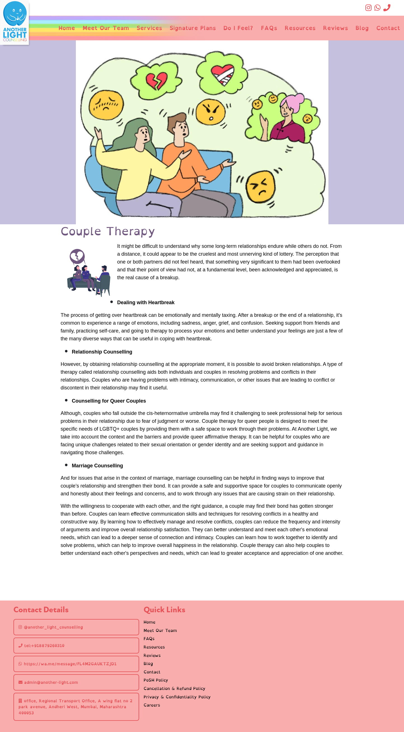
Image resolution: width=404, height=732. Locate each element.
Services (149, 28)
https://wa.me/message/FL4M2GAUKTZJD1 (67, 663)
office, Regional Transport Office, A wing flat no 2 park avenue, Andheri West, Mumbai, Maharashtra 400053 (75, 706)
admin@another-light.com (48, 682)
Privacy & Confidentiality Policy (177, 697)
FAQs (269, 28)
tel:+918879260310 (41, 645)
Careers (152, 705)
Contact (388, 28)
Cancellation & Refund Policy (174, 688)
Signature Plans (193, 28)
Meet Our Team (106, 28)
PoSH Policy (156, 680)
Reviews (335, 28)
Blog (362, 28)
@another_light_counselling (50, 627)
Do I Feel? (238, 28)
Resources (300, 28)
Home (67, 28)
